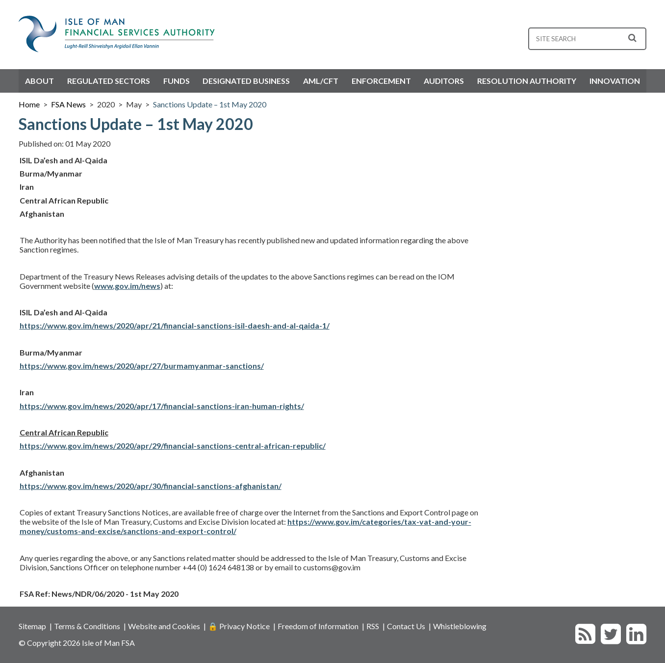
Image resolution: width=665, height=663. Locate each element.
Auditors (444, 80)
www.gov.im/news (127, 285)
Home (29, 104)
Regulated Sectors (108, 80)
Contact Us (406, 626)
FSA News (68, 104)
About (39, 80)
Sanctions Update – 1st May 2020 (209, 104)
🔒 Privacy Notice (239, 626)
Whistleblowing (459, 626)
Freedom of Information (318, 626)
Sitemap (32, 626)
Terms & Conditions (87, 626)
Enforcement (381, 80)
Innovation (614, 80)
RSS (372, 626)
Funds (176, 80)
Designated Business (246, 80)
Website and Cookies (164, 626)
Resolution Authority (526, 80)
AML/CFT (320, 80)
